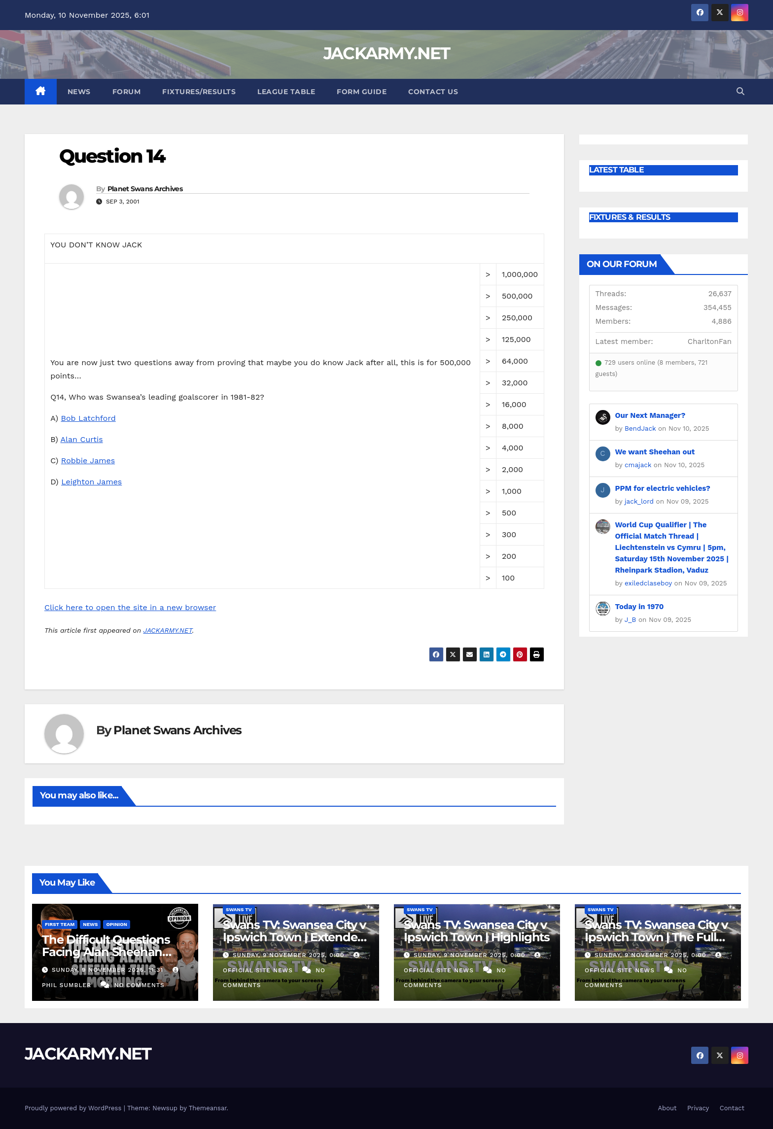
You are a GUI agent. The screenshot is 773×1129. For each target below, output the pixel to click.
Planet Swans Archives (144, 188)
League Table (286, 91)
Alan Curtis (82, 439)
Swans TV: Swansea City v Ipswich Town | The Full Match (656, 937)
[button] (740, 91)
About (667, 1108)
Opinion (116, 924)
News (79, 91)
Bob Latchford (88, 418)
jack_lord (639, 501)
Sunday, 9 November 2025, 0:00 (290, 955)
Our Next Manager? (650, 415)
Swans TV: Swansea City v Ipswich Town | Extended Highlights (294, 937)
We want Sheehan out (655, 451)
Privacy (698, 1108)
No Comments (139, 985)
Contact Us (433, 91)
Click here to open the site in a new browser (130, 607)
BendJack (640, 428)
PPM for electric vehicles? (662, 488)
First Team (59, 924)
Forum (126, 91)
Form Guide (361, 91)
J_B (630, 619)
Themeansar (208, 1108)
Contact (732, 1108)
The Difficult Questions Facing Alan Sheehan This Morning (106, 951)
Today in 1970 (639, 606)
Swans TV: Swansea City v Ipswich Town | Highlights (477, 931)
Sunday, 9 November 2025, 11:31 (109, 969)
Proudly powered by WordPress (74, 1108)
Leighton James (91, 481)
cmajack (638, 465)
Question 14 (112, 156)
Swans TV (239, 909)
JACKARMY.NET (386, 53)
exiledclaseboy (648, 583)
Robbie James (88, 460)
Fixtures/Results (199, 91)
